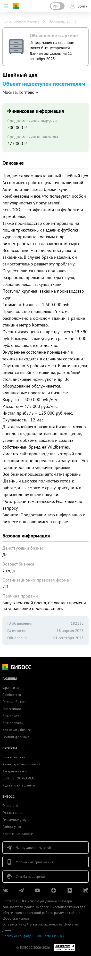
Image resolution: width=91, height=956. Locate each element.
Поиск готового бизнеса (20, 21)
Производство (59, 21)
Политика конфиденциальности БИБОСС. (34, 936)
